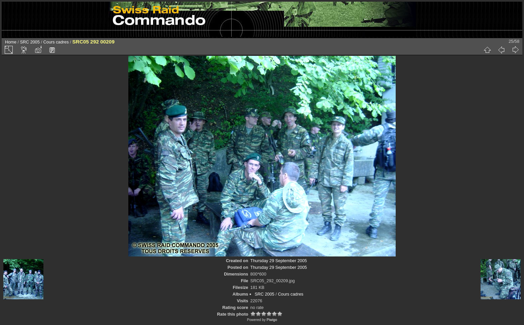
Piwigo (272, 320)
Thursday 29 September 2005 (278, 260)
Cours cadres (56, 41)
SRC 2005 (30, 41)
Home (10, 41)
